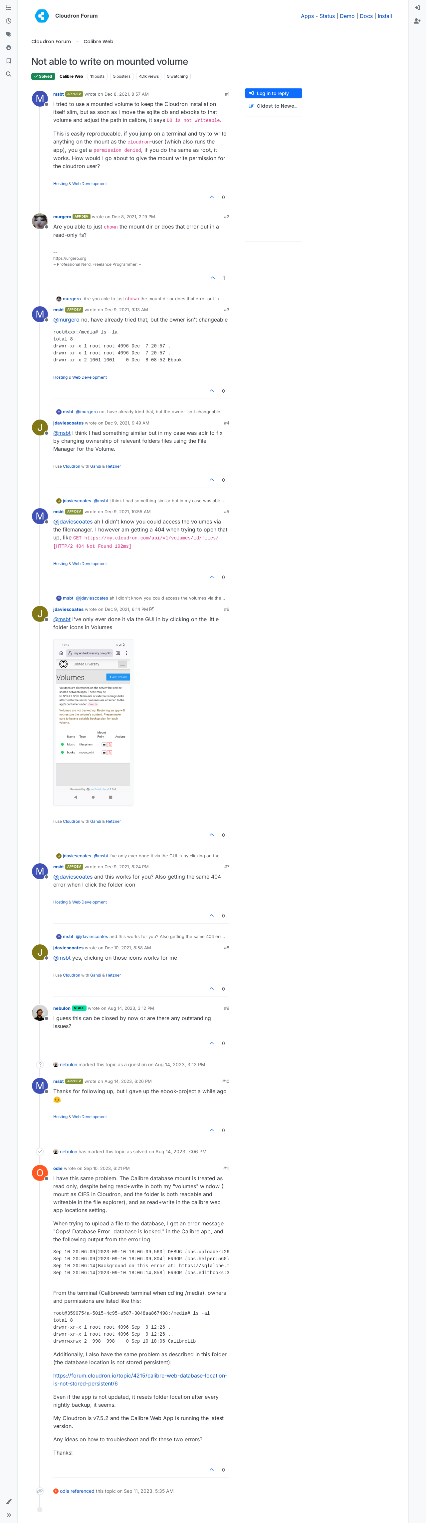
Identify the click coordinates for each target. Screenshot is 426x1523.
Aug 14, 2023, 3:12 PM (131, 1008)
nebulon (62, 1008)
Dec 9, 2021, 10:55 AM (128, 511)
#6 (226, 609)
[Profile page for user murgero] (40, 221)
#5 (226, 511)
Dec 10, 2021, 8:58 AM (128, 947)
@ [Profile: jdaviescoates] (73, 521)
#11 (226, 1168)
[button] (9, 1501)
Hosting (60, 183)
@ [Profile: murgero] (66, 319)
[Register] (417, 21)
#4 (226, 423)
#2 (226, 216)
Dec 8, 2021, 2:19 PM (133, 216)
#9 (226, 1008)
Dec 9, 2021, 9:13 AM (126, 309)
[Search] (9, 74)
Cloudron (71, 466)
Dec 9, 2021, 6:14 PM (126, 609)
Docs (366, 16)
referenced (83, 1491)
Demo (347, 16)
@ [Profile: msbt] (62, 432)
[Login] (417, 8)
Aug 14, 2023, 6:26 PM (128, 1081)
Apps (307, 16)
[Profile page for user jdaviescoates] (40, 427)
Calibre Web (71, 76)
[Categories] (9, 8)
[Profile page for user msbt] (40, 99)
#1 (227, 94)
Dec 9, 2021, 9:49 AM (127, 423)
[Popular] (9, 48)
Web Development (89, 183)
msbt (58, 94)
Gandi (95, 466)
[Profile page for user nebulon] (40, 1013)
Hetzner (113, 466)
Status (327, 16)
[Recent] (9, 21)
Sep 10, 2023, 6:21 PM (107, 1168)
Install (385, 16)
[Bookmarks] (9, 61)
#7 (226, 866)
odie (58, 1168)
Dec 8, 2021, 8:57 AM (127, 94)
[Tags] (9, 34)
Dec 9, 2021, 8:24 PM (127, 866)
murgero (62, 216)
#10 (225, 1081)
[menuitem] (417, 8)
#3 (226, 309)
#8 (226, 947)
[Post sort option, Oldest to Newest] (273, 106)
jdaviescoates (68, 423)
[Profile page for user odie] (40, 1173)
